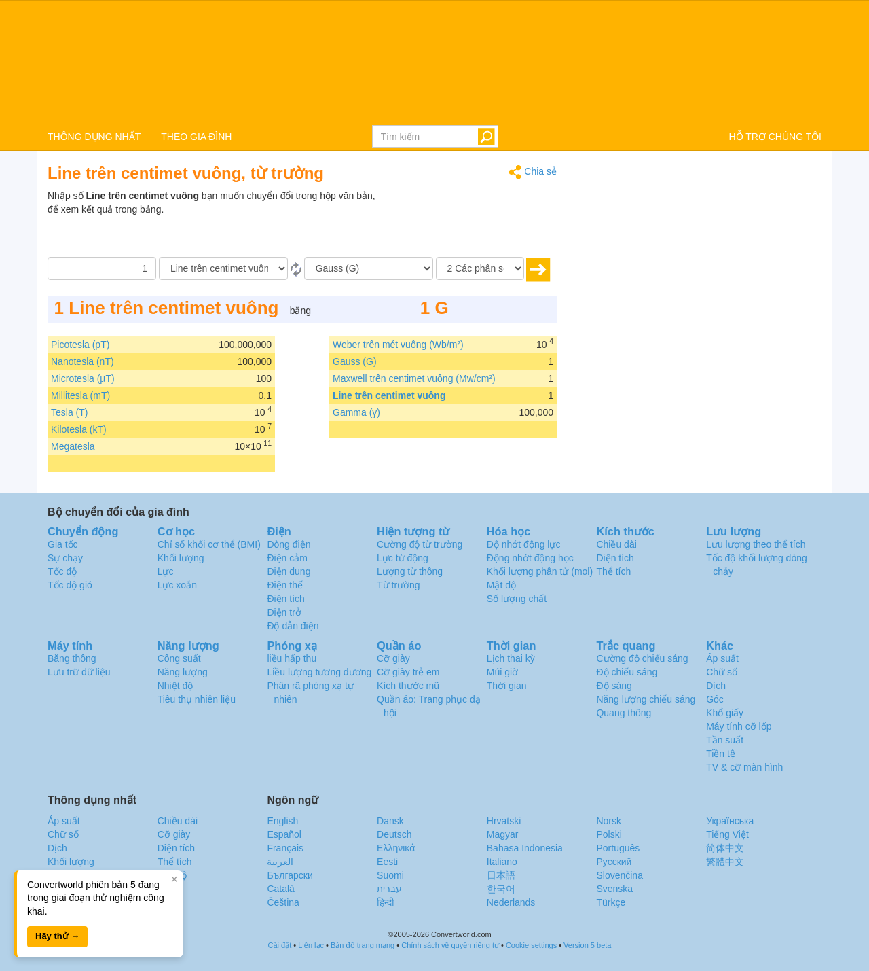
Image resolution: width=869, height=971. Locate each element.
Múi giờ (502, 672)
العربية (280, 861)
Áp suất (722, 658)
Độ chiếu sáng (626, 672)
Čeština (283, 902)
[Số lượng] (102, 268)
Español (284, 834)
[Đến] (368, 268)
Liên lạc (311, 945)
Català (280, 888)
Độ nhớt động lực (524, 544)
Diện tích (614, 557)
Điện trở (284, 612)
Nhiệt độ (175, 685)
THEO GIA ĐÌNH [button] (196, 136)
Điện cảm (287, 557)
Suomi (390, 875)
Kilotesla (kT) (79, 429)
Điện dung (288, 571)
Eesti (387, 861)
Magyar (503, 834)
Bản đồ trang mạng (362, 945)
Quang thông (623, 712)
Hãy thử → (57, 936)
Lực (166, 571)
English (282, 820)
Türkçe (610, 902)
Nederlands (511, 902)
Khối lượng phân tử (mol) (540, 571)
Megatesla (73, 446)
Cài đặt (280, 945)
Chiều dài (616, 544)
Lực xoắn (177, 585)
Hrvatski (504, 820)
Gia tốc (63, 544)
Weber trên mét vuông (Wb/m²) (398, 344)
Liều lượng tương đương (319, 672)
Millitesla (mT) (80, 395)
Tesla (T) (69, 412)
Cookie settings (531, 945)
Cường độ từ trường (419, 544)
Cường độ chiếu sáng (642, 658)
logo (434, 62)
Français (285, 848)
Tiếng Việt (727, 834)
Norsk (608, 820)
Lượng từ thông (410, 571)
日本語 (501, 875)
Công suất (179, 658)
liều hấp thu (291, 658)
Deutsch (394, 834)
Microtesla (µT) (83, 378)
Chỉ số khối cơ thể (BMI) (209, 544)
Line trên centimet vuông (389, 395)
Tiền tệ (720, 753)
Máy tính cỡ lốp (738, 726)
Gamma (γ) (356, 412)
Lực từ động (402, 557)
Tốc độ (62, 571)
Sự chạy (65, 557)
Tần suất (724, 740)
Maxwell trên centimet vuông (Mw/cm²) (414, 378)
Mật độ (501, 585)
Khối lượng (181, 557)
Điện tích (285, 598)
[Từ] (223, 268)
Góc (715, 699)
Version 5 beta (587, 945)
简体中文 (725, 848)
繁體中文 (725, 861)
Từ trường (398, 585)
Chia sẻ (533, 172)
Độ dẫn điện (292, 625)
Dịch (716, 685)
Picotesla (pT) (80, 344)
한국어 (501, 888)
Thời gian (507, 685)
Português (618, 848)
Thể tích (613, 571)
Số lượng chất (517, 598)
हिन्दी (385, 902)
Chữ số (721, 672)
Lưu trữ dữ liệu (79, 672)
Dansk (390, 820)
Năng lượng (183, 672)
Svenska (614, 888)
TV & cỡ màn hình (744, 767)
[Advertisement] (472, 223)
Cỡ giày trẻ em (408, 672)
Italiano (502, 861)
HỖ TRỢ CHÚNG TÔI (774, 136)
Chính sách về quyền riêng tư (450, 945)
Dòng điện (288, 544)
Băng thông (72, 658)
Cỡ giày (393, 658)
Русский (613, 861)
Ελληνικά (396, 848)
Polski (608, 834)
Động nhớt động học (530, 557)
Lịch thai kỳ (511, 658)
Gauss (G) (355, 361)
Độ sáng (613, 685)
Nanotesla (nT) (82, 361)
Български (289, 875)
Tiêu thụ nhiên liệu (197, 699)
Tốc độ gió (70, 585)
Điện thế (285, 585)
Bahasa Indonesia (525, 848)
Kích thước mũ (408, 685)
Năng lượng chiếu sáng (645, 699)
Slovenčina (619, 875)
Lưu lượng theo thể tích (755, 544)
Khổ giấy (724, 712)
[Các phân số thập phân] (480, 268)
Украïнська (730, 820)
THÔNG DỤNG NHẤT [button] (94, 136)
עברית (389, 888)
